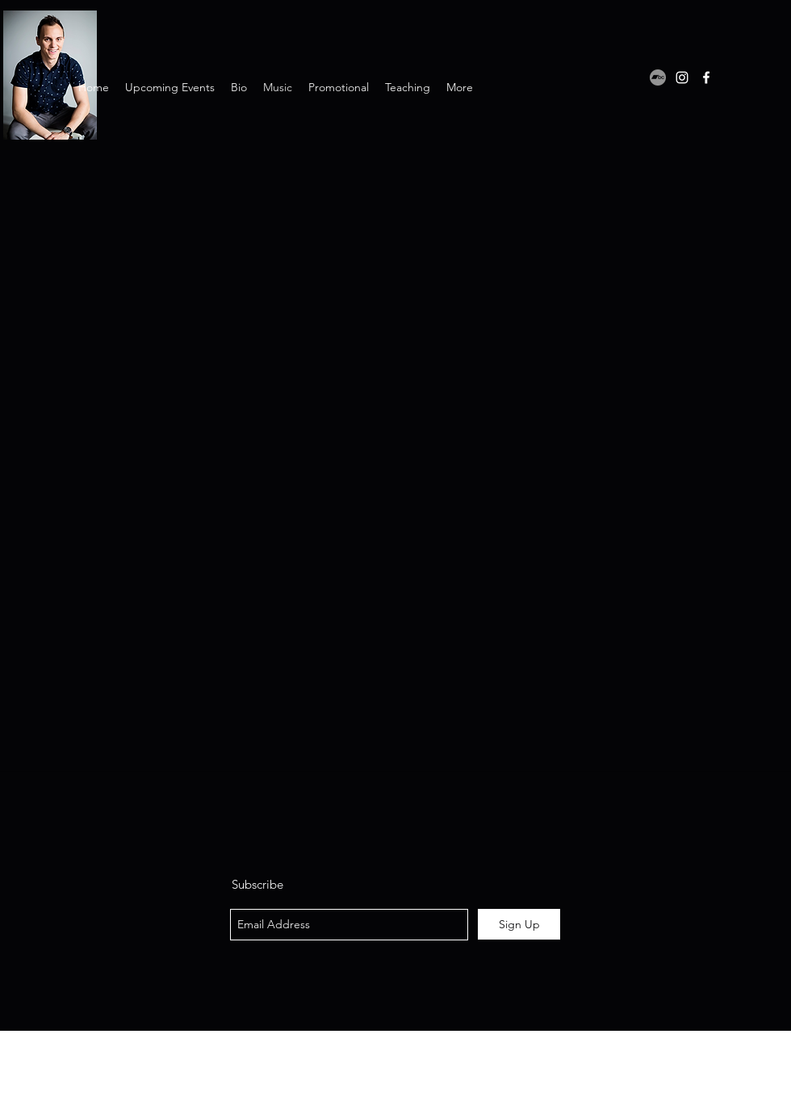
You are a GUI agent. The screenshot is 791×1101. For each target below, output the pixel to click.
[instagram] (682, 77)
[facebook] (706, 77)
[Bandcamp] (658, 77)
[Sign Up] (519, 924)
